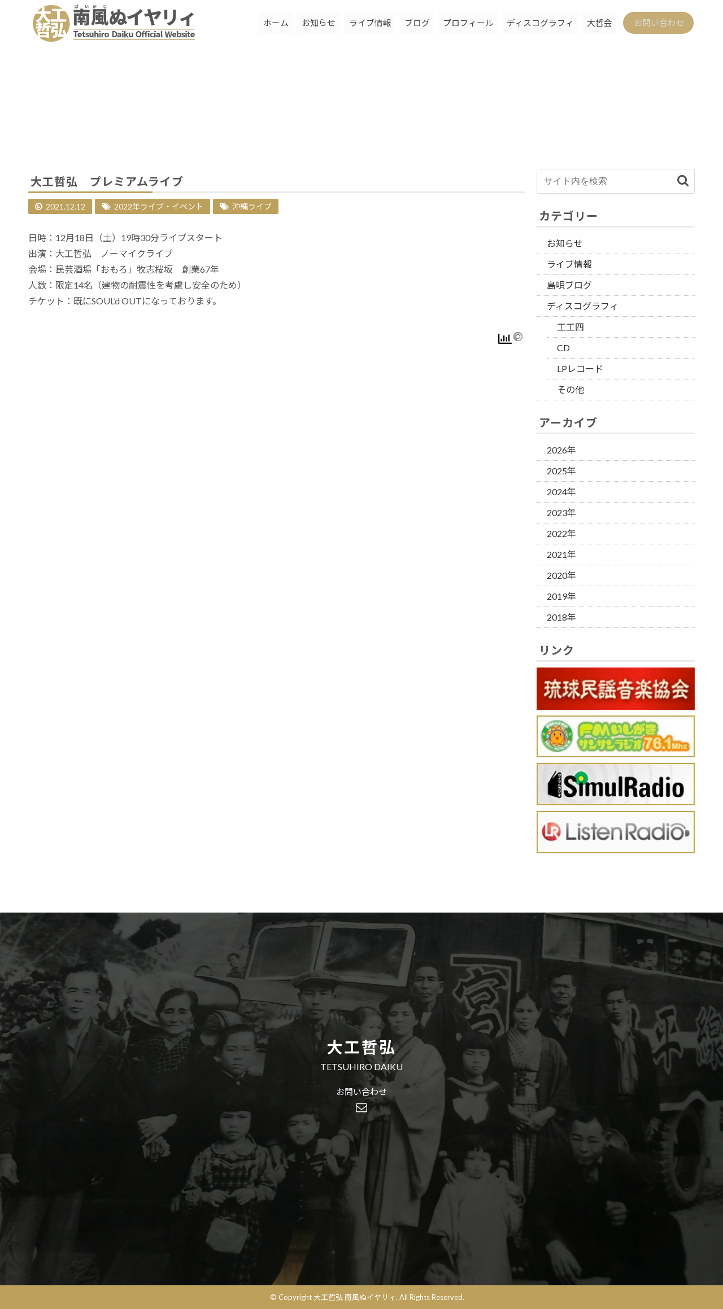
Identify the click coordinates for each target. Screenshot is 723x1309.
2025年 (561, 470)
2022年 (561, 533)
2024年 (561, 491)
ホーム (260, 25)
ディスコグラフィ (532, 25)
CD (563, 347)
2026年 (561, 449)
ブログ (406, 25)
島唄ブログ (569, 285)
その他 (570, 389)
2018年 (561, 617)
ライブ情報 (357, 25)
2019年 (561, 596)
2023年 (561, 512)
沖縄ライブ (252, 206)
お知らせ (304, 25)
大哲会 (593, 25)
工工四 (570, 326)
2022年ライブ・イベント (158, 206)
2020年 (561, 575)
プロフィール (458, 25)
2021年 (561, 554)
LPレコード (580, 368)
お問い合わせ (656, 25)
